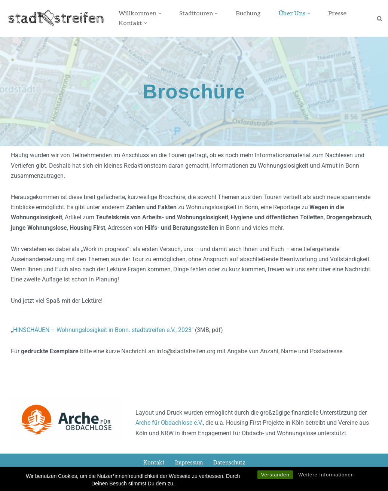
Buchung (248, 13)
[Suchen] (379, 18)
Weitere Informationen (326, 476)
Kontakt (154, 463)
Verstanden (275, 476)
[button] (159, 13)
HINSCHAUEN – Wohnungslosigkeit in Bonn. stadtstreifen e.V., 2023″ (103, 329)
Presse (337, 13)
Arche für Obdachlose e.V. (169, 422)
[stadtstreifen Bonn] (56, 18)
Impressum (189, 463)
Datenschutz (229, 463)
